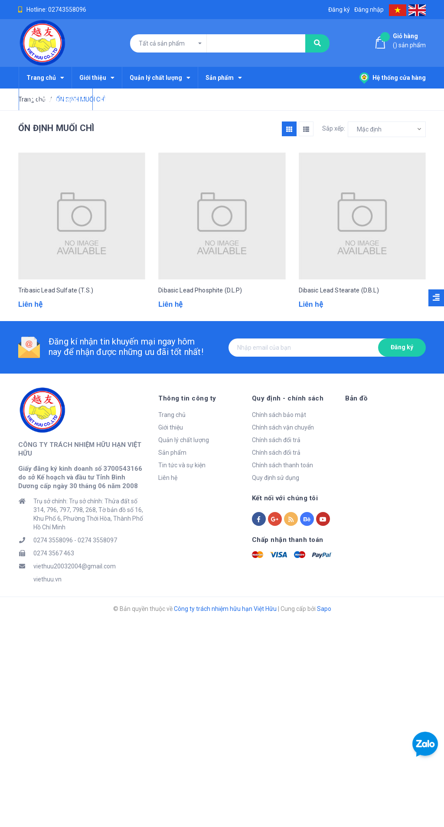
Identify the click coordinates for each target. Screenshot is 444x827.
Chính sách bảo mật (279, 414)
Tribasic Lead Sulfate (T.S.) (55, 290)
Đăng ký (402, 347)
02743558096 (67, 9)
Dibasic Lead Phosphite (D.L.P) (200, 290)
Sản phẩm (172, 452)
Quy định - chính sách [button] (288, 398)
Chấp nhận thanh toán (287, 540)
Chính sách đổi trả (276, 439)
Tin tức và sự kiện (182, 465)
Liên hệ (167, 477)
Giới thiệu (170, 427)
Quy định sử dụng (275, 477)
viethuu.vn (47, 579)
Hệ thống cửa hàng (392, 77)
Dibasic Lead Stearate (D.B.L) (339, 290)
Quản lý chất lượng (183, 439)
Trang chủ (172, 414)
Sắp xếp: (333, 128)
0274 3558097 (97, 540)
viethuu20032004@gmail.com (74, 566)
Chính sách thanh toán (282, 465)
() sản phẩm (409, 40)
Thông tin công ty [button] (187, 398)
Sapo (324, 608)
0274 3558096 (53, 540)
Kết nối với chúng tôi (285, 498)
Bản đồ (356, 398)
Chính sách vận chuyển (283, 427)
